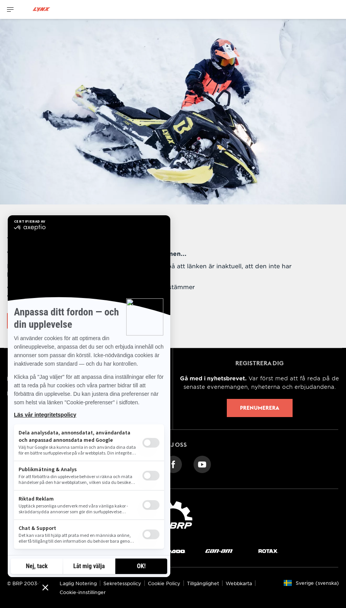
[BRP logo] (173, 518)
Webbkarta (239, 583)
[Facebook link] (173, 463)
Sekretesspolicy (122, 583)
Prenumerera (259, 407)
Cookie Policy (164, 583)
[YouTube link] (202, 463)
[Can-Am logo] (218, 551)
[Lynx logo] (41, 9)
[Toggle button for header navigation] (10, 9)
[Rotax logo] (268, 551)
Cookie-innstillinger (83, 592)
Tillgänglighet (203, 583)
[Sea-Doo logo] (170, 551)
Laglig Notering (78, 583)
